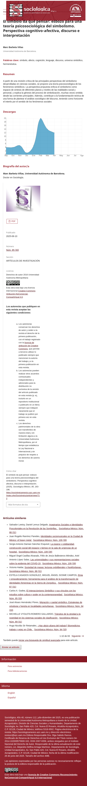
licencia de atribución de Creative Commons (28, 345)
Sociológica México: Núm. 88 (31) (25, 571)
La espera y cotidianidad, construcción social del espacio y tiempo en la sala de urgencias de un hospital (43, 548)
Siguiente (76, 636)
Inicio (5, 12)
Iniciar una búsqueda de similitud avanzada (39, 640)
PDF (13, 221)
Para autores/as (15, 666)
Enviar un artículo (10, 647)
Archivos (15, 12)
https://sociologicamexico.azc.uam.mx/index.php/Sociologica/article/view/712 (23, 495)
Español (12, 697)
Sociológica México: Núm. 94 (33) (50, 629)
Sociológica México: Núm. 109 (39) (50, 540)
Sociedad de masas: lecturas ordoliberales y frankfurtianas (53, 567)
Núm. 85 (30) (29, 12)
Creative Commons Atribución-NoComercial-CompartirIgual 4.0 (20, 294)
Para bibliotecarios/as (17, 671)
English (11, 693)
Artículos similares (14, 518)
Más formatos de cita (18, 504)
